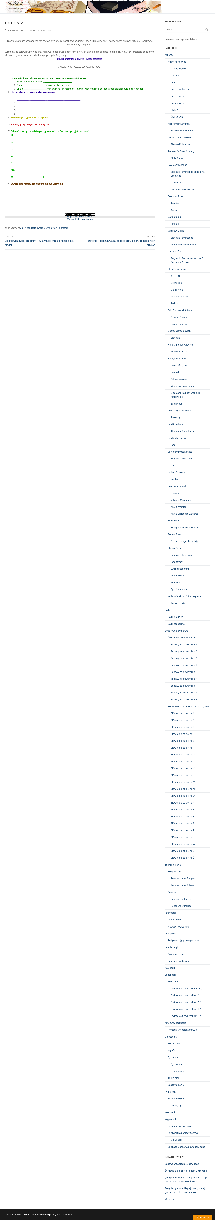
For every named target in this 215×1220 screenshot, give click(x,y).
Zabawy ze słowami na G (38, 30)
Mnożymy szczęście (175, 1022)
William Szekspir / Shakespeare (184, 596)
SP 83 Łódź (174, 1043)
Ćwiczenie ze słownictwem (182, 637)
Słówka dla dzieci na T (182, 830)
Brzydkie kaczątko (180, 351)
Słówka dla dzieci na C (183, 727)
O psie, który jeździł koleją (184, 541)
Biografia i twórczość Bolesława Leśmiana (188, 173)
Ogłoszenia (171, 1036)
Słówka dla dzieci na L (182, 775)
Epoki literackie (173, 864)
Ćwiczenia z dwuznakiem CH (186, 995)
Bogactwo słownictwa (176, 630)
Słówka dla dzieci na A (183, 713)
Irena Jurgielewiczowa (179, 410)
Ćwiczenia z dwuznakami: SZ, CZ (188, 988)
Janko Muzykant (179, 365)
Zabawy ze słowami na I (183, 685)
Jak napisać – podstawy (181, 1126)
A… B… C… (176, 276)
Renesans (173, 892)
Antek (174, 210)
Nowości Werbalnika (178, 926)
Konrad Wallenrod (180, 89)
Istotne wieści (175, 919)
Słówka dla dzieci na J (182, 761)
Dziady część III (179, 68)
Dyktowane (176, 1064)
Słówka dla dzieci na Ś (182, 816)
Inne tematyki (172, 947)
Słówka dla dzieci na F (182, 747)
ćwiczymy (176, 1105)
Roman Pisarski (176, 534)
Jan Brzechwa (175, 424)
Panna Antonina (179, 296)
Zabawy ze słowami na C (184, 658)
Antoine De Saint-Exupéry (181, 151)
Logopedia (170, 974)
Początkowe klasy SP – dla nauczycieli (188, 706)
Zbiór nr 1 (173, 981)
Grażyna (175, 75)
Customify (67, 1214)
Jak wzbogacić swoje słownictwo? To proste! (44, 227)
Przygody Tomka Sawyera (184, 527)
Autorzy (169, 54)
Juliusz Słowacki (176, 472)
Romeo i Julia (178, 603)
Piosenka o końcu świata (184, 244)
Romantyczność (179, 103)
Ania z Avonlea (178, 507)
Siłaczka (175, 582)
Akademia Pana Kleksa (183, 431)
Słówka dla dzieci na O (183, 795)
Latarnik (175, 372)
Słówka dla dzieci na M (183, 782)
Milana (193, 39)
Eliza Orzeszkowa (177, 269)
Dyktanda (173, 1057)
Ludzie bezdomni (180, 568)
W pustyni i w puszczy (182, 386)
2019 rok (169, 1199)
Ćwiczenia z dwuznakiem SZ (186, 1016)
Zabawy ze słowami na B (184, 651)
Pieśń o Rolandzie (180, 144)
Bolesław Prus (175, 196)
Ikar (173, 465)
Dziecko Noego (179, 317)
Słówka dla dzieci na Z (182, 851)
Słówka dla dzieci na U (183, 837)
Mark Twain (174, 520)
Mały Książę (177, 158)
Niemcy (175, 493)
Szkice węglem (179, 379)
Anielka (175, 203)
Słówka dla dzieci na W (183, 844)
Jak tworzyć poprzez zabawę (183, 1133)
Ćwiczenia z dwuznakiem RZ (186, 1009)
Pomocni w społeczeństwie (182, 1029)
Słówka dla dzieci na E (182, 740)
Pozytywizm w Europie (183, 878)
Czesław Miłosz (176, 230)
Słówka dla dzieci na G (183, 754)
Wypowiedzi (171, 1119)
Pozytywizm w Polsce (182, 885)
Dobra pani (176, 282)
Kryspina (184, 39)
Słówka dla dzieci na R (182, 809)
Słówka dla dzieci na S (182, 823)
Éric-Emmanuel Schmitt (180, 310)
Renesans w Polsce (181, 906)
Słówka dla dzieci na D (183, 734)
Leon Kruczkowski (177, 486)
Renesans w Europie (181, 899)
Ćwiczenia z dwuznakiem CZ (186, 1002)
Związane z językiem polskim (183, 940)
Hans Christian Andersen (181, 344)
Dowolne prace (176, 954)
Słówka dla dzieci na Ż (182, 857)
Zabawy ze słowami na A (184, 644)
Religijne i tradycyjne (178, 961)
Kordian (175, 479)
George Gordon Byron (179, 331)
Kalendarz (170, 967)
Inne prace (170, 933)
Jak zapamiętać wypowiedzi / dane (186, 1146)
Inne (173, 82)
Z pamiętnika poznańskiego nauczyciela (185, 395)
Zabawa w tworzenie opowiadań (182, 1163)
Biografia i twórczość (182, 237)
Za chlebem (177, 403)
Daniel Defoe (174, 251)
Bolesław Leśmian (177, 165)
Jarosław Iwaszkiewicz (180, 451)
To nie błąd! (174, 1078)
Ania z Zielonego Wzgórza (184, 513)
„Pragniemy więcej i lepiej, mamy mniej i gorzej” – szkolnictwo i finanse (186, 1179)
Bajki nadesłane (176, 623)
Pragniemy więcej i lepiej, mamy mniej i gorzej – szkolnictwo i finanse (185, 1190)
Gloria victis (177, 289)
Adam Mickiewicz (177, 61)
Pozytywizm (174, 871)
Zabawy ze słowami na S (184, 699)
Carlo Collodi (174, 217)
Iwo (177, 39)
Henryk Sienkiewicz (178, 358)
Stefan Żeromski (176, 548)
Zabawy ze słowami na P (184, 692)
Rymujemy (170, 1091)
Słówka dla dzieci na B (182, 720)
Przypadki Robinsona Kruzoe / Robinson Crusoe (187, 260)
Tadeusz (175, 303)
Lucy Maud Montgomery (181, 500)
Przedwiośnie (178, 575)
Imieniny (169, 39)
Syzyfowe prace (179, 589)
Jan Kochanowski (177, 438)
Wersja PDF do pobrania (80, 219)
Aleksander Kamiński (179, 123)
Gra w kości (177, 1139)
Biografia (175, 337)
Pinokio (175, 223)
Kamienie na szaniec (182, 130)
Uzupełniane (177, 1071)
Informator (170, 912)
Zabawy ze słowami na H (184, 678)
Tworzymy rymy (176, 1098)
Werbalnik (170, 1112)
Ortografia (170, 1050)
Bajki (167, 610)
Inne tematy (177, 561)
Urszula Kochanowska (182, 189)
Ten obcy (175, 417)
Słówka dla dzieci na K (182, 768)
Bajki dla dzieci (176, 617)
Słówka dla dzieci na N (183, 789)
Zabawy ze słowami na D (184, 665)
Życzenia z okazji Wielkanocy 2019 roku (186, 1170)
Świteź (174, 110)
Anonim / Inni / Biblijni (179, 137)
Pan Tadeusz (177, 96)
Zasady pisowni (176, 1084)
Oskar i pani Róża (180, 324)
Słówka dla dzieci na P (183, 802)
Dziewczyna (177, 182)
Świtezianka (177, 116)
